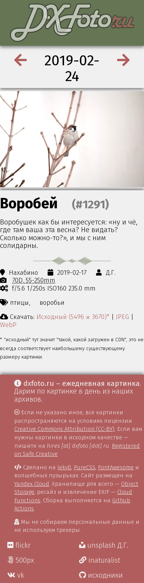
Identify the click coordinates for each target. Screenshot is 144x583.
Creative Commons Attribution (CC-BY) (64, 428)
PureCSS (84, 467)
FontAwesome (116, 467)
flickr (19, 545)
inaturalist (99, 560)
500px (20, 560)
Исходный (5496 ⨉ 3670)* (72, 317)
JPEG (122, 317)
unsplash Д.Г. (103, 545)
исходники (101, 575)
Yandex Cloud (31, 483)
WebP (8, 325)
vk (15, 575)
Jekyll (64, 467)
